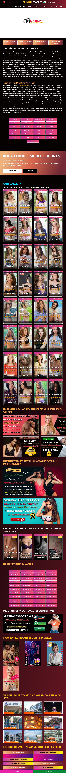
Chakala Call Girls (39, 596)
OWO (39, 133)
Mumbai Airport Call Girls (14, 600)
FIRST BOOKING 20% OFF (10, 41)
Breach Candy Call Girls (14, 578)
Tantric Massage (51, 137)
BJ (14, 123)
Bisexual (51, 119)
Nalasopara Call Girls (15, 589)
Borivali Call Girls (51, 585)
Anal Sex (15, 119)
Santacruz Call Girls (39, 600)
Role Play (51, 133)
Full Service (39, 126)
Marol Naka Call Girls (27, 605)
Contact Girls (59, 6)
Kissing (51, 130)
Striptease (27, 137)
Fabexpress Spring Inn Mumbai (48, 756)
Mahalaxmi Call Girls (27, 582)
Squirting (15, 137)
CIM (39, 123)
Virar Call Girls (39, 592)
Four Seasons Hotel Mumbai (48, 763)
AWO (27, 119)
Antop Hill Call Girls (51, 574)
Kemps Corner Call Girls (51, 578)
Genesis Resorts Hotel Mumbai (18, 767)
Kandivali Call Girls (39, 585)
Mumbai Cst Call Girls (15, 596)
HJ (39, 130)
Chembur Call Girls (39, 574)
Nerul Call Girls (14, 571)
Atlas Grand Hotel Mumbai (18, 752)
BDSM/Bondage (39, 119)
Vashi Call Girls (14, 574)
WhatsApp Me (49, 771)
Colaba (51, 6)
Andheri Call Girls (27, 574)
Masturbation (15, 133)
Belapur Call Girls (27, 571)
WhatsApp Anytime (12, 170)
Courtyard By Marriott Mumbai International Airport (18, 756)
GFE (15, 130)
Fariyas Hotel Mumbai (48, 759)
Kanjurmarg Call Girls (39, 589)
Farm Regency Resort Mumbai (18, 763)
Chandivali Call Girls (26, 589)
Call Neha (16, 771)
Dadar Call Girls (51, 605)
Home (7, 6)
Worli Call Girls (51, 582)
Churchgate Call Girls (39, 571)
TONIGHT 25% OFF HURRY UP (25, 42)
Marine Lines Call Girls (39, 582)
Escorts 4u (34, 2)
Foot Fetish (27, 126)
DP (51, 123)
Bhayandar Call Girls (14, 592)
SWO (39, 137)
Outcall (27, 133)
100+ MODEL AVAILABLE (40, 41)
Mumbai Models (21, 6)
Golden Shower (26, 130)
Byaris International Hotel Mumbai (48, 752)
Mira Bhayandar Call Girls (27, 600)
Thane (29, 6)
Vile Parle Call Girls (51, 600)
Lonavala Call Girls (15, 582)
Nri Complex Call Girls (51, 596)
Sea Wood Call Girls (51, 592)
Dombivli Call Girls (15, 605)
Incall (33, 141)
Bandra (36, 6)
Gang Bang (51, 126)
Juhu (44, 6)
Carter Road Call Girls (27, 578)
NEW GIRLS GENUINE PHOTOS (56, 42)
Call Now (30, 170)
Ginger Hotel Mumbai (48, 767)
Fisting (14, 126)
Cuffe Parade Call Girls (39, 578)
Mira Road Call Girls (51, 589)
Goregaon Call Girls (14, 585)
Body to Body (27, 123)
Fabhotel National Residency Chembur (18, 759)
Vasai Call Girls (26, 592)
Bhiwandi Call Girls (27, 596)
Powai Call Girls (39, 605)
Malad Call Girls (26, 585)
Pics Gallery (14, 6)
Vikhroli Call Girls (51, 571)
